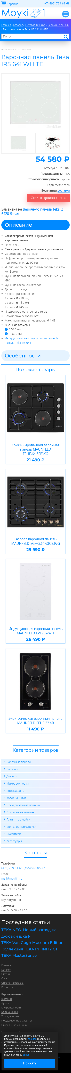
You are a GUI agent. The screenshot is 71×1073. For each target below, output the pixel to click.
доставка (64, 190)
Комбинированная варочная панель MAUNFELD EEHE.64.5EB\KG (36, 449)
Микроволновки (17, 783)
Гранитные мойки (18, 819)
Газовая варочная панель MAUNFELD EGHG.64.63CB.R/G (35, 541)
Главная (6, 965)
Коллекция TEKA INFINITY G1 (29, 949)
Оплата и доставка (12, 982)
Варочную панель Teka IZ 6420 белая (32, 211)
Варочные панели (18, 762)
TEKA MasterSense (19, 955)
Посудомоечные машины (23, 805)
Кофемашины (15, 791)
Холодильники (16, 798)
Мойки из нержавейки (21, 827)
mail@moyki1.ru (11, 878)
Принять (30, 1063)
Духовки (12, 776)
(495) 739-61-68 (11, 868)
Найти (65, 36)
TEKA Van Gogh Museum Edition (32, 942)
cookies (32, 1038)
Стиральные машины (20, 812)
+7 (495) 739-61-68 (57, 3)
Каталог (6, 969)
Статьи (5, 974)
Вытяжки (12, 769)
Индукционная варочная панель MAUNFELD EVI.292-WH (36, 631)
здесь (26, 1054)
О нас (4, 978)
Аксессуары (14, 841)
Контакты (7, 987)
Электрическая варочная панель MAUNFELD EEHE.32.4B (35, 720)
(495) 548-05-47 (34, 868)
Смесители (13, 834)
